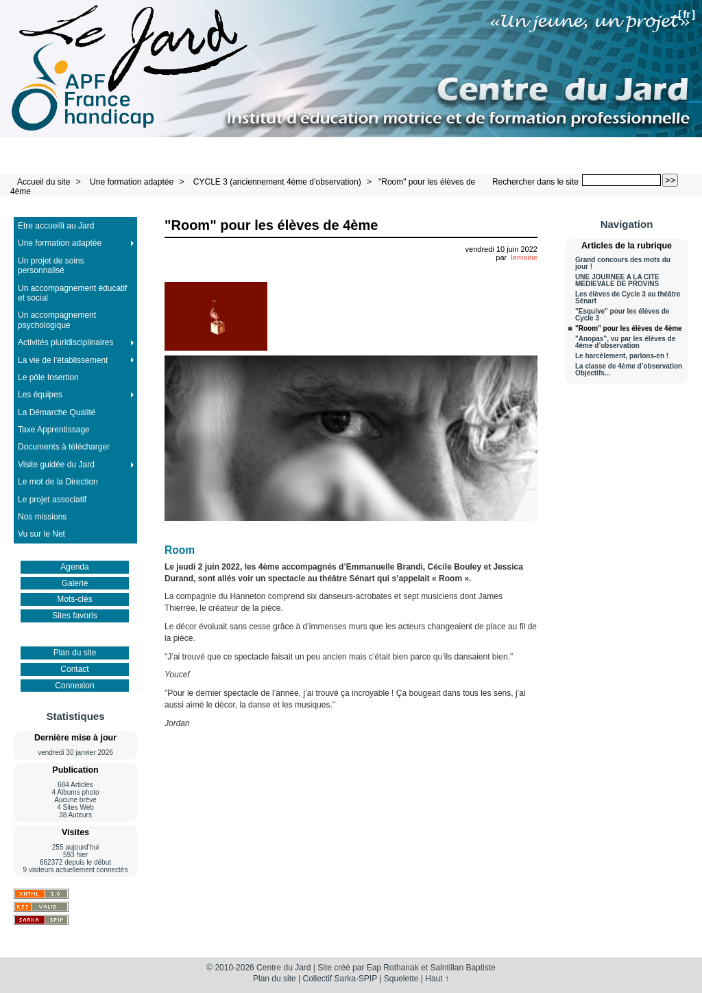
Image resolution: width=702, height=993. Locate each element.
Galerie (75, 583)
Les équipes (40, 394)
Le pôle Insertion (48, 377)
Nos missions (42, 517)
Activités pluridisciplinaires (65, 342)
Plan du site (75, 652)
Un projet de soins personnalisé (51, 265)
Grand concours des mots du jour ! (622, 263)
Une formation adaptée (131, 182)
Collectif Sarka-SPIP (340, 978)
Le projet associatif (52, 499)
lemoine (524, 257)
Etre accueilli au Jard (56, 226)
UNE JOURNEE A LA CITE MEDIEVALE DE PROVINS (617, 281)
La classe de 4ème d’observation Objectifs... (628, 370)
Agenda (74, 567)
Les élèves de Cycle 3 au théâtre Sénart (627, 298)
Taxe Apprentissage (54, 429)
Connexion (74, 685)
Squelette (401, 978)
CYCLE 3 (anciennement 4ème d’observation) (277, 182)
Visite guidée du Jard (56, 464)
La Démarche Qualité (56, 412)
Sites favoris (74, 615)
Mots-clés (74, 599)
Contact (74, 669)
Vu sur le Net (41, 534)
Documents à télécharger (64, 447)
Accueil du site (43, 182)
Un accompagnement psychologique (57, 319)
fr (686, 14)
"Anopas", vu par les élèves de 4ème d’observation (625, 342)
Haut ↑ (437, 978)
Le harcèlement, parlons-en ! (621, 356)
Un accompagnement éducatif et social (72, 293)
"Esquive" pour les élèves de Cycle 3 (622, 315)
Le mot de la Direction (58, 482)
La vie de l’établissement (63, 360)
